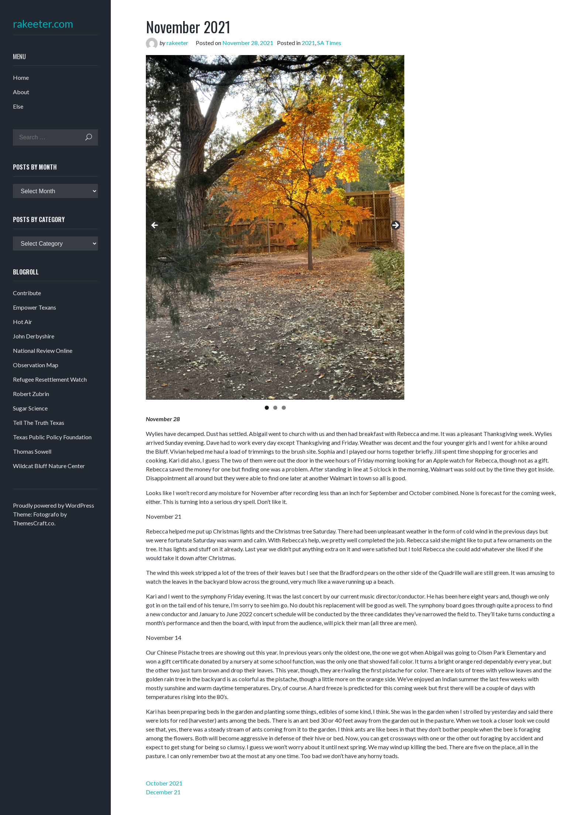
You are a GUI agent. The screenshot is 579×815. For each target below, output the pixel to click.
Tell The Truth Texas (38, 422)
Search (88, 137)
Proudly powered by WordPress (53, 505)
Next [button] (395, 225)
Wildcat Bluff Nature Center (49, 465)
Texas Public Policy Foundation (52, 436)
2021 (308, 42)
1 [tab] (267, 408)
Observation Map (35, 364)
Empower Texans (34, 307)
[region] (275, 227)
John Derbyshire (33, 336)
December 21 (163, 791)
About (21, 91)
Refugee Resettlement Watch (50, 379)
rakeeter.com (43, 23)
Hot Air (22, 321)
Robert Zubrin (31, 393)
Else (18, 106)
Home (21, 77)
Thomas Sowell (32, 451)
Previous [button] (155, 225)
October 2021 (164, 783)
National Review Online (42, 350)
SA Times (329, 42)
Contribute (27, 292)
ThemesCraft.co (33, 522)
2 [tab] (275, 408)
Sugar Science (30, 408)
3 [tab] (284, 408)
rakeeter (177, 42)
